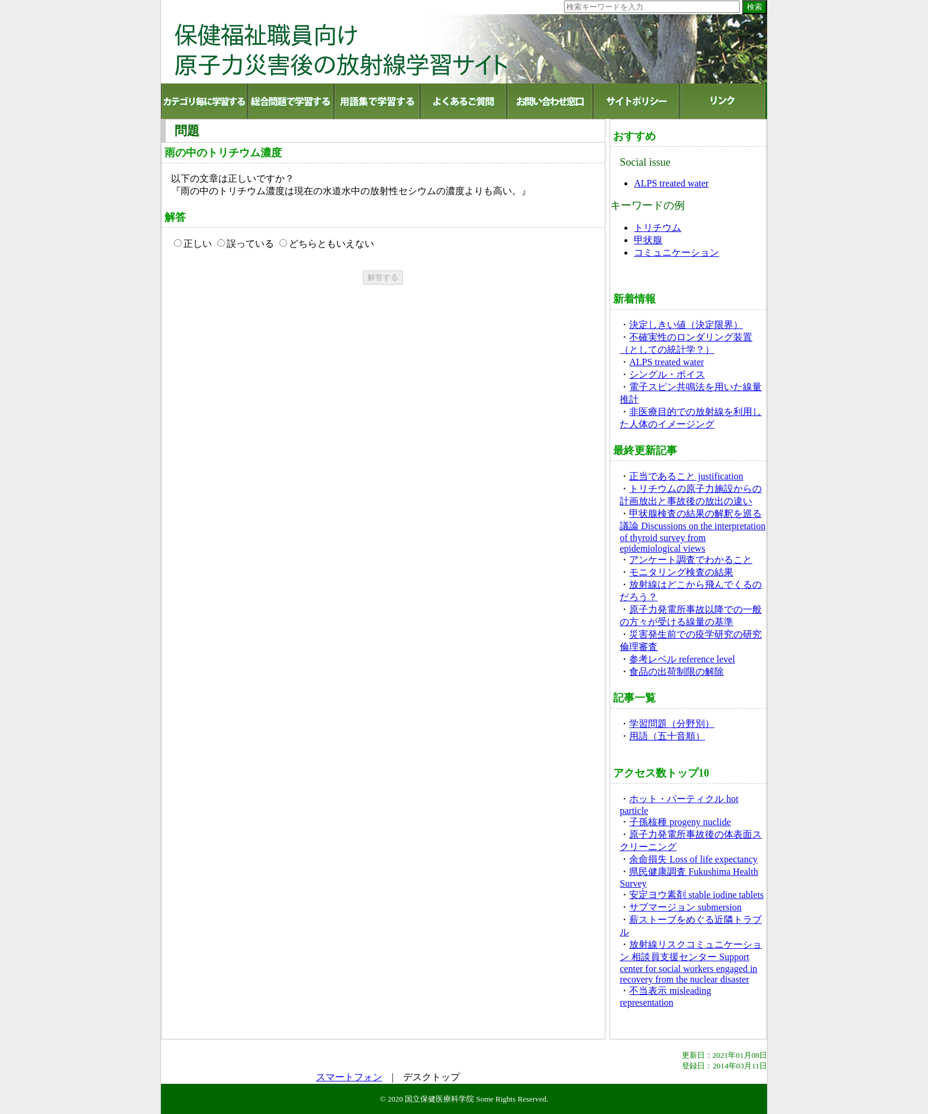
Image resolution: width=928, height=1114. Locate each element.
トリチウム (657, 228)
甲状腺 (648, 240)
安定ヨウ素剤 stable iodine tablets (696, 895)
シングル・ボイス (667, 374)
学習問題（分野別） (671, 724)
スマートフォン (349, 1077)
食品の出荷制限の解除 (676, 672)
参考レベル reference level (682, 659)
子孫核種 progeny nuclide (680, 822)
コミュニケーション (676, 252)
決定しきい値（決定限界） (686, 325)
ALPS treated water (671, 183)
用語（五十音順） (667, 736)
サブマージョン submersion (685, 907)
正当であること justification (686, 476)
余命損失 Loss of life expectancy (693, 859)
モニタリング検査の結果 (681, 572)
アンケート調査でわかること (690, 560)
